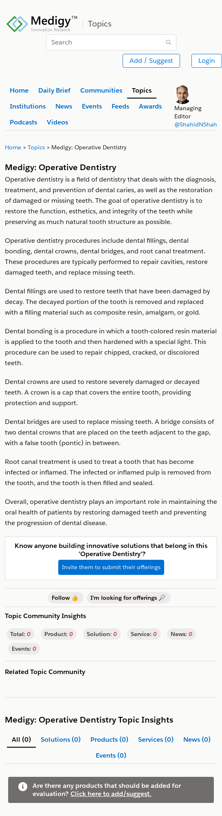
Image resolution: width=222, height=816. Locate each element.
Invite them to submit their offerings (111, 567)
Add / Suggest (151, 60)
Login (206, 60)
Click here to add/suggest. (111, 793)
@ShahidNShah (195, 124)
